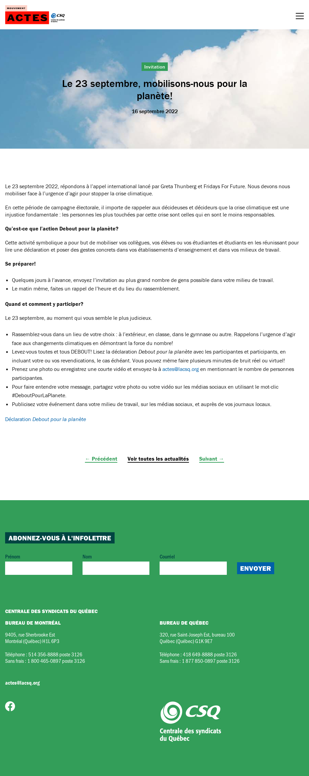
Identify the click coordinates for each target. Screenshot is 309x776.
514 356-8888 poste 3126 (55, 654)
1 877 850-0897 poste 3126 (210, 660)
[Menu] (300, 17)
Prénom (38, 564)
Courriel (193, 564)
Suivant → (211, 458)
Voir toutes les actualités (158, 458)
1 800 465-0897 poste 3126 (56, 660)
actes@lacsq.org (180, 368)
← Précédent (101, 458)
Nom (116, 564)
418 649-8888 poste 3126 (210, 654)
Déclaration (45, 419)
